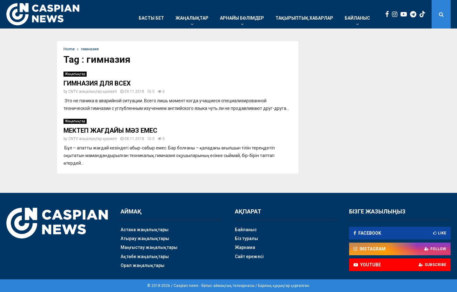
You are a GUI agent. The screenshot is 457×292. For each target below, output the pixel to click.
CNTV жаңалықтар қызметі (92, 91)
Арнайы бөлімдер (242, 18)
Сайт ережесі (249, 256)
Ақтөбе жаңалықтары (145, 256)
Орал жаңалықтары (142, 265)
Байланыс (357, 18)
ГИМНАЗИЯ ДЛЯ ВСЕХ (97, 83)
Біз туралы (246, 238)
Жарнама (245, 247)
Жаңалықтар (192, 18)
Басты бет (151, 18)
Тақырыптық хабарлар (304, 18)
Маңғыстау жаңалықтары (149, 247)
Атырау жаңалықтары (145, 238)
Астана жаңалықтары (145, 229)
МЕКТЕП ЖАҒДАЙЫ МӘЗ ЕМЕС (110, 130)
